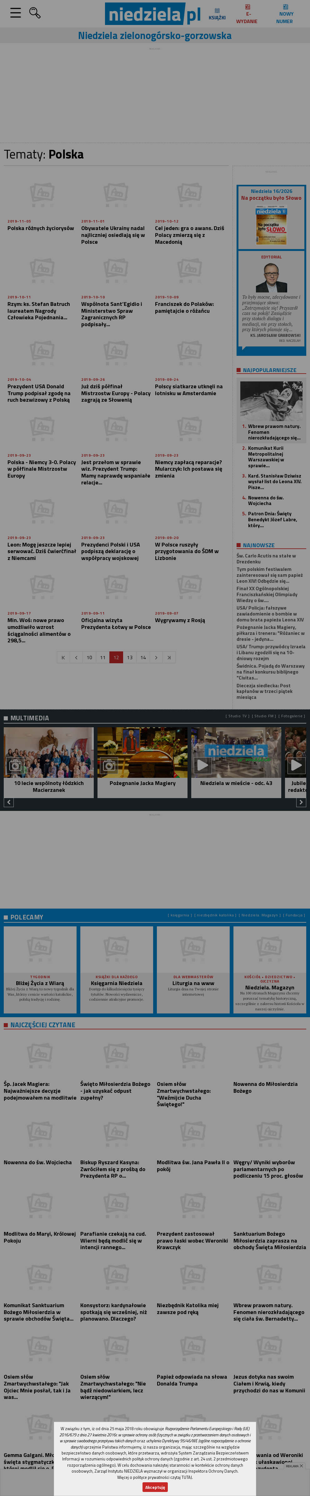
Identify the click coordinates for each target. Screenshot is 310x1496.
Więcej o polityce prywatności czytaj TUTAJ (154, 1477)
